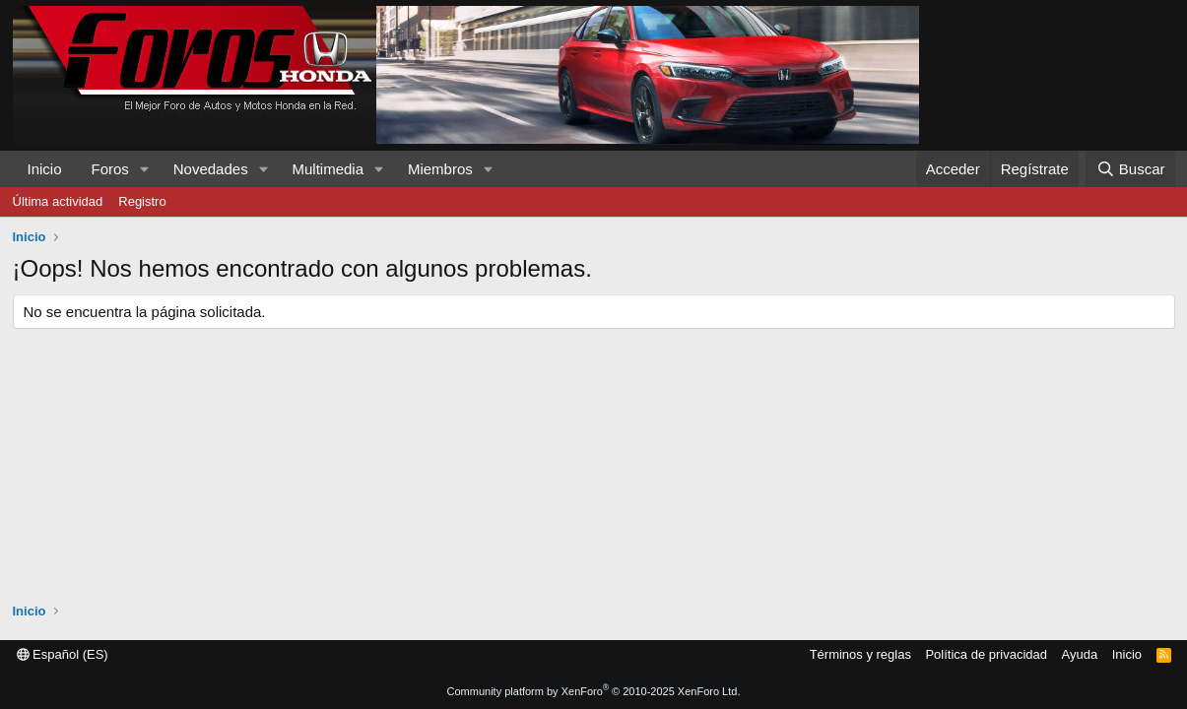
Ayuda (1080, 654)
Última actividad (58, 201)
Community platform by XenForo (594, 691)
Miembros (440, 169)
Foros (110, 169)
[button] (145, 169)
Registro (141, 201)
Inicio (45, 169)
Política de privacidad (986, 654)
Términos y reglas (860, 654)
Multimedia (328, 169)
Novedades (210, 169)
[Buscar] (1130, 169)
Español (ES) (62, 654)
